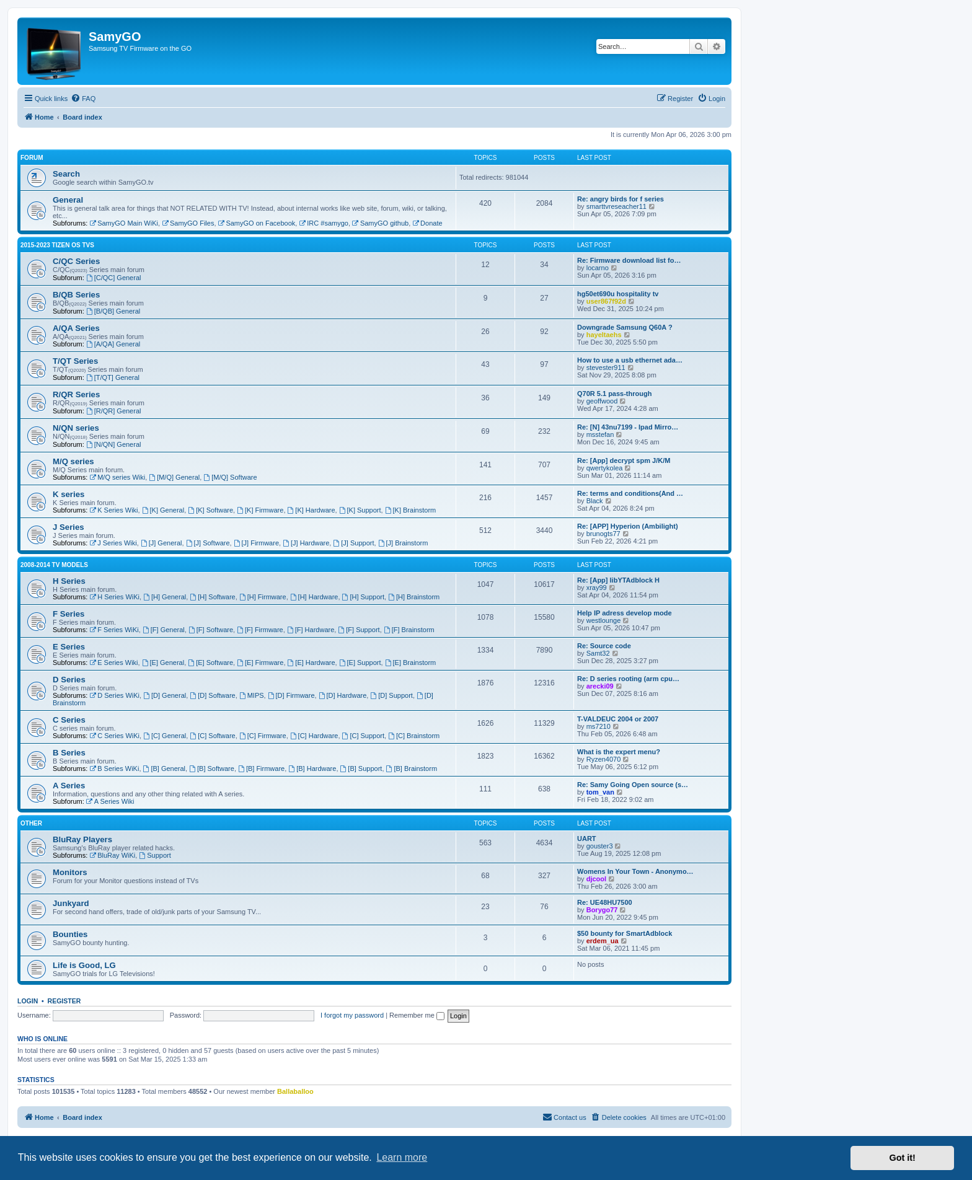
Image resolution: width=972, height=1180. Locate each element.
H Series (69, 581)
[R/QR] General (113, 411)
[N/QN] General (113, 444)
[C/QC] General (113, 277)
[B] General (164, 768)
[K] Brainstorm (410, 510)
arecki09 (600, 686)
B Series (69, 752)
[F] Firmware (260, 629)
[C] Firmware (262, 735)
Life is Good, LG (84, 965)
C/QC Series (76, 261)
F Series (68, 614)
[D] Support (391, 695)
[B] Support (361, 768)
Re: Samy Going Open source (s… (632, 784)
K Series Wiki (113, 510)
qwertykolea (604, 468)
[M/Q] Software (230, 477)
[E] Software (210, 662)
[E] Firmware (260, 662)
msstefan (600, 434)
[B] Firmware (261, 768)
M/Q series (73, 461)
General (68, 200)
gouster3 (599, 846)
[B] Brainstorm (412, 768)
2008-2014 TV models (54, 564)
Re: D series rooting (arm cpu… (628, 678)
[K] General (163, 510)
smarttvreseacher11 (616, 206)
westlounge (603, 620)
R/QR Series (76, 394)
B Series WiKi (114, 768)
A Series (69, 785)
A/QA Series (76, 328)
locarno (597, 267)
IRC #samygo (323, 223)
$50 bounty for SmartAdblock (624, 933)
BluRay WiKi (112, 855)
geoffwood (602, 401)
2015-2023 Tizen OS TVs (57, 245)
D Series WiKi (114, 695)
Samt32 (598, 653)
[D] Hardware (343, 695)
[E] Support (360, 662)
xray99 (596, 587)
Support (154, 855)
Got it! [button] (903, 1158)
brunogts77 (603, 533)
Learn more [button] (401, 1157)
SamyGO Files (188, 223)
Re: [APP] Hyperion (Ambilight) (627, 526)
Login (27, 1001)
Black (594, 500)
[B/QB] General (113, 311)
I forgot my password (352, 1015)
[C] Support (363, 735)
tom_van (600, 792)
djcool (596, 879)
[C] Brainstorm (414, 735)
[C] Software (212, 735)
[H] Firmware (262, 597)
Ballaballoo (295, 1091)
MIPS (251, 695)
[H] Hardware (314, 597)
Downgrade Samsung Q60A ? (625, 327)
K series (68, 494)
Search (66, 173)
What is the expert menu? (618, 751)
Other (31, 823)
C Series (69, 719)
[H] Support (363, 597)
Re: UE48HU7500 (604, 902)
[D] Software (212, 695)
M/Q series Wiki (117, 477)
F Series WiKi (113, 629)
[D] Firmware (291, 695)
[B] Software (211, 768)
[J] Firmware (256, 543)
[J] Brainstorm (403, 543)
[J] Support (353, 543)
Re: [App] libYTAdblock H (618, 580)
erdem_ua (602, 940)
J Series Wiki (112, 543)
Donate (427, 223)
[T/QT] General (112, 377)
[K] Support (360, 510)
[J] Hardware (306, 543)
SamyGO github (380, 223)
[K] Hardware (311, 510)
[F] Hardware (310, 629)
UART (586, 838)
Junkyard (71, 903)
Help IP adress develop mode (624, 613)
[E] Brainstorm (410, 662)
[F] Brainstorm (409, 629)
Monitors (70, 872)
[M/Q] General (174, 477)
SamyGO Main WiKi (123, 223)
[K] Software (210, 510)
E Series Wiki (113, 662)
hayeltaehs (604, 334)
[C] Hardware (314, 735)
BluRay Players (82, 839)
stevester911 (605, 367)
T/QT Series (75, 361)
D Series (69, 679)
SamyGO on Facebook (257, 223)
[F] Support (358, 629)
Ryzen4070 (603, 759)
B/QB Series (76, 294)
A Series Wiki (110, 801)
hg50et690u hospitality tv (617, 293)
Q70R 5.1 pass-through (614, 393)
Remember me (416, 1015)
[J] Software (208, 543)
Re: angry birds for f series (620, 199)
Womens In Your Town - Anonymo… (635, 871)
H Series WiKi (114, 597)
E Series (69, 646)
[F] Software (210, 629)
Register (64, 1001)
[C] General (164, 735)
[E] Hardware (311, 662)
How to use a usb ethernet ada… (630, 360)
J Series (68, 527)
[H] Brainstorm (414, 597)
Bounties (70, 934)
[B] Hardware (312, 768)
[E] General (163, 662)
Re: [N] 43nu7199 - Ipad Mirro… (627, 427)
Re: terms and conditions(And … (630, 493)
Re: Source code (604, 645)
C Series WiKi (114, 735)
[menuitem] (83, 98)
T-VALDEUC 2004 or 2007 (617, 719)
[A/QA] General (113, 344)
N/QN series (76, 428)
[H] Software (212, 597)
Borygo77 (602, 910)
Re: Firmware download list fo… (629, 260)
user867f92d (606, 301)
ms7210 (598, 726)
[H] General (164, 597)
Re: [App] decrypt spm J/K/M (623, 460)
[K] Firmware (260, 510)
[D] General (164, 695)
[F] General (164, 629)
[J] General (161, 543)
